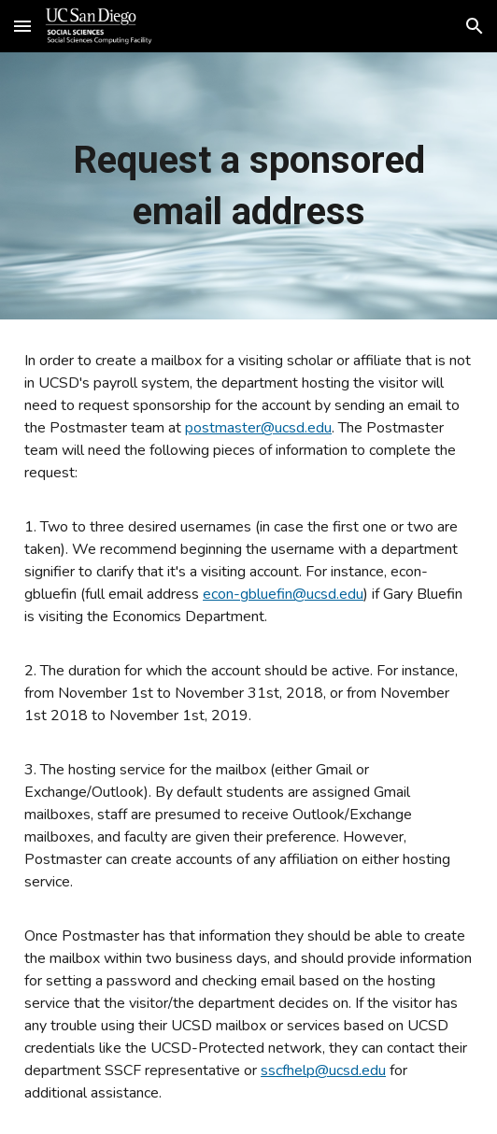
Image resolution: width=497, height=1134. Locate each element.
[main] (248, 186)
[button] (22, 25)
